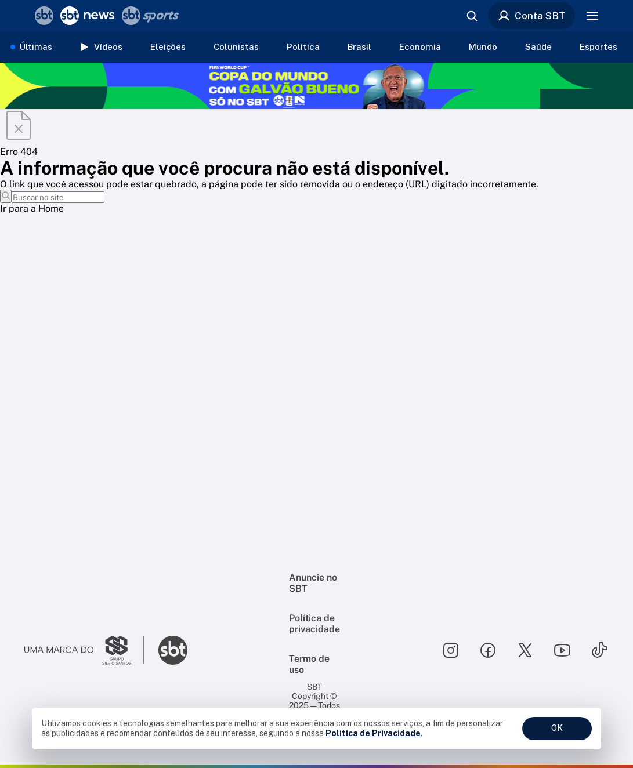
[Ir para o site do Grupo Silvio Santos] (84, 650)
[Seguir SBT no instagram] (451, 650)
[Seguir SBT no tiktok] (599, 650)
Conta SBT (531, 15)
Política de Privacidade (373, 733)
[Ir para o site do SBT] (172, 650)
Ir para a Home (32, 208)
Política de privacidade (314, 624)
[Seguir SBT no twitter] (525, 650)
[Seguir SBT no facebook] (488, 650)
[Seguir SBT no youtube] (562, 650)
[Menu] (592, 15)
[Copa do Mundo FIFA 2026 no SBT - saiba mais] (316, 86)
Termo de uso (309, 664)
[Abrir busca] (471, 15)
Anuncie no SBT (313, 583)
